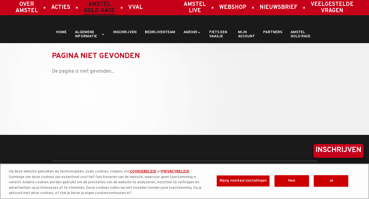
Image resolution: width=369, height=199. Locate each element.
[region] (184, 181)
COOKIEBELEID (143, 171)
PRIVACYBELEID (175, 171)
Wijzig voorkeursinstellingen (243, 181)
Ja (331, 181)
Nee (291, 181)
